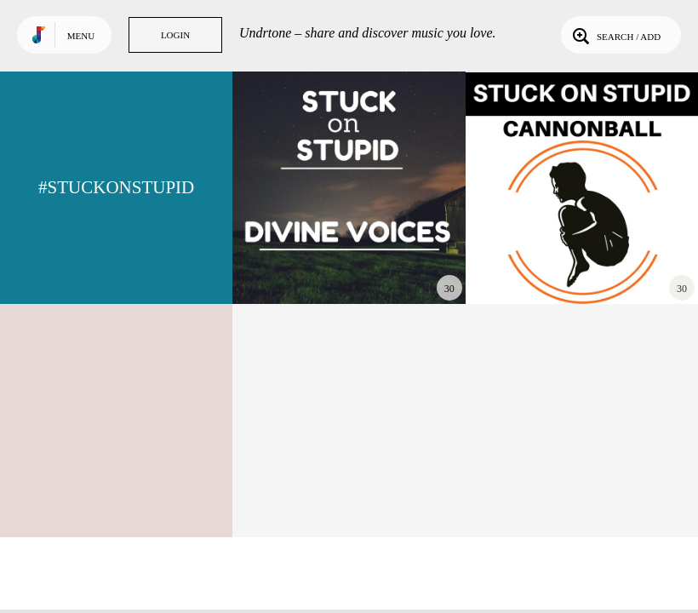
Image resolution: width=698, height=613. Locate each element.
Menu (80, 36)
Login (175, 35)
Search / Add (615, 35)
